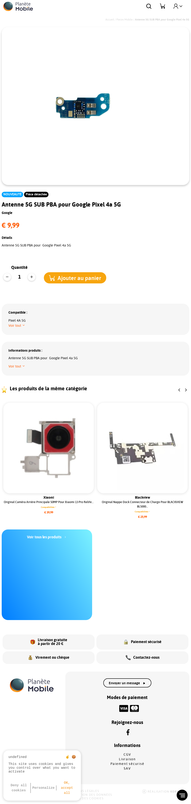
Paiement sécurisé (127, 764)
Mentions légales (82, 791)
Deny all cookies (19, 788)
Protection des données (89, 794)
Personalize (43, 788)
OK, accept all (67, 788)
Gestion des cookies (85, 798)
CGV (127, 754)
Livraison (127, 759)
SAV (127, 768)
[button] (78, 277)
